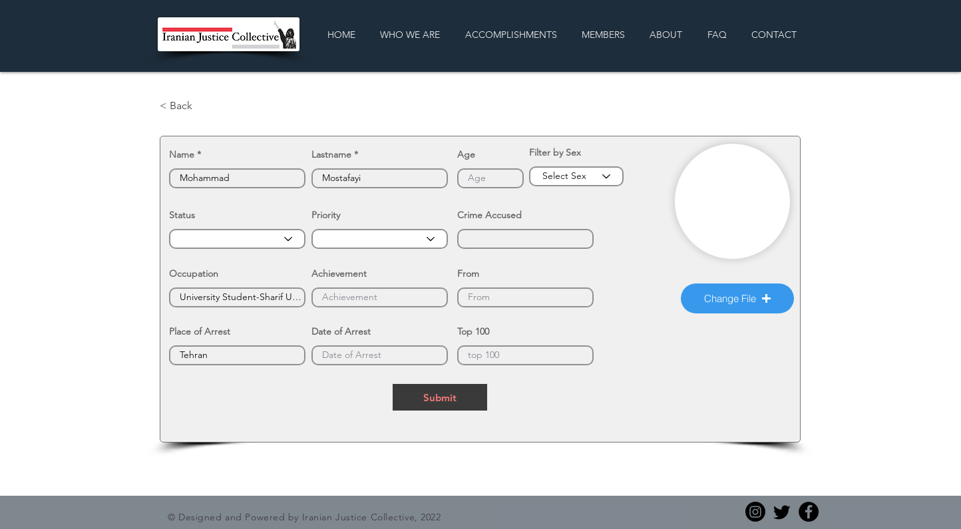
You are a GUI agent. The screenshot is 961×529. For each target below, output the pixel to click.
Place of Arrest (199, 331)
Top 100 (473, 331)
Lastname (331, 154)
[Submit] (440, 397)
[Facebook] (809, 512)
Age (466, 154)
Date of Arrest (341, 331)
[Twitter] (782, 512)
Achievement (339, 273)
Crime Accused (489, 215)
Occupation (193, 273)
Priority (325, 215)
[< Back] (204, 105)
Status (182, 215)
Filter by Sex (555, 152)
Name (181, 154)
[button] (737, 298)
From (468, 273)
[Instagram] (755, 512)
